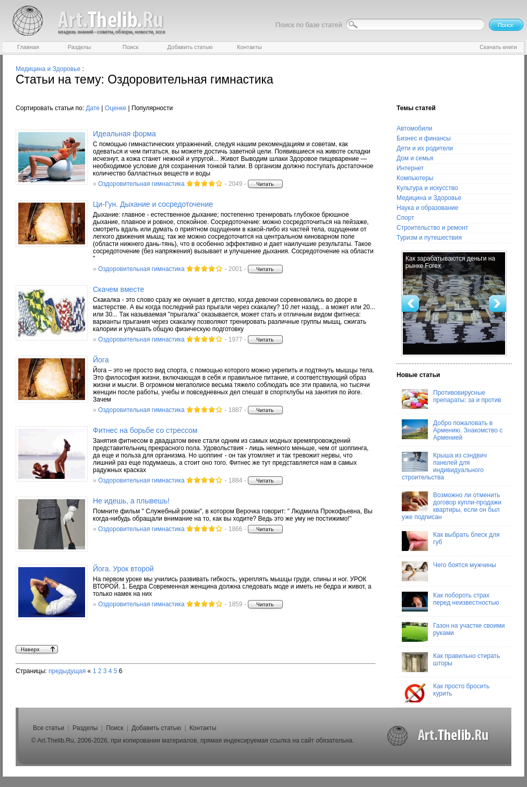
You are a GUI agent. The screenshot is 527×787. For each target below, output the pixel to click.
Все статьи (48, 728)
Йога (101, 360)
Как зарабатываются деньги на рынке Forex (450, 262)
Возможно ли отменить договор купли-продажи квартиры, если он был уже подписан (451, 506)
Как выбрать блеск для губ (450, 541)
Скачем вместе (118, 289)
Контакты (203, 728)
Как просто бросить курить (445, 692)
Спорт (405, 217)
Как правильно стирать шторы (451, 662)
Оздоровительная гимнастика (141, 183)
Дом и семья (415, 158)
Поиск (114, 728)
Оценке (115, 108)
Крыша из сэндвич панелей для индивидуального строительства (444, 466)
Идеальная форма (124, 134)
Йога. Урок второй (123, 569)
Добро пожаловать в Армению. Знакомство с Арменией (452, 430)
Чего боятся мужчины (449, 571)
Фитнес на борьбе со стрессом (145, 430)
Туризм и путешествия (429, 237)
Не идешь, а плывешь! (131, 501)
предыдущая (67, 671)
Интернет (410, 168)
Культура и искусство (427, 188)
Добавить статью (156, 728)
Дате (93, 108)
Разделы (85, 728)
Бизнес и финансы (424, 138)
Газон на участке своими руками (453, 632)
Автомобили (414, 128)
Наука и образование (427, 208)
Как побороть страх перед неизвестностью (450, 602)
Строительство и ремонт (432, 227)
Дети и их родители (425, 148)
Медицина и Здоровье (48, 69)
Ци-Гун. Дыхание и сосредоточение (153, 204)
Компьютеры (415, 178)
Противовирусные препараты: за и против (451, 399)
